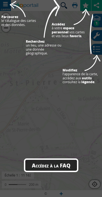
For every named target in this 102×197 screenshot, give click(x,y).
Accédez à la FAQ (51, 165)
